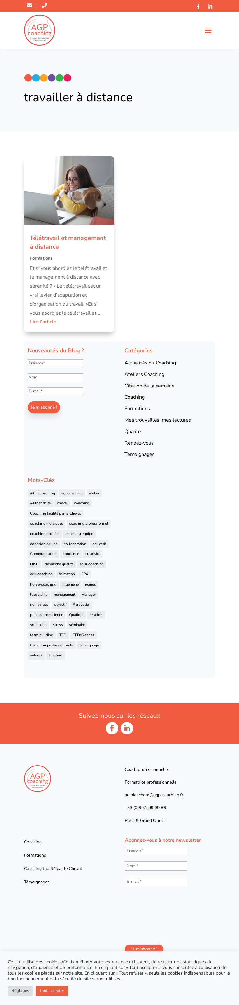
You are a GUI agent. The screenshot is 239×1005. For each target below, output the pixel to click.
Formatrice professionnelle (150, 782)
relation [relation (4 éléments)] (96, 614)
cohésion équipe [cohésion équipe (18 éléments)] (44, 543)
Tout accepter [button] (52, 990)
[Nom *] (156, 866)
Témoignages (139, 454)
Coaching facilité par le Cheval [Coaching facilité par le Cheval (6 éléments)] (55, 513)
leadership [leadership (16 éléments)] (39, 594)
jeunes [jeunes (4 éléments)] (90, 584)
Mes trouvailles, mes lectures (157, 420)
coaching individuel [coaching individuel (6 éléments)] (46, 523)
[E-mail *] (156, 881)
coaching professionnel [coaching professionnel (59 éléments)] (88, 523)
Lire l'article (43, 321)
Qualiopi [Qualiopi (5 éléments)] (76, 614)
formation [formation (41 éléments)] (67, 574)
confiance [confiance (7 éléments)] (71, 553)
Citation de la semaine (149, 385)
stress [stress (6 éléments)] (58, 624)
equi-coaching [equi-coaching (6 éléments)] (92, 564)
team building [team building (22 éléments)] (41, 634)
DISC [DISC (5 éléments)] (34, 564)
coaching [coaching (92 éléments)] (81, 503)
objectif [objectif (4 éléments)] (60, 604)
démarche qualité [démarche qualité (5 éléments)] (59, 564)
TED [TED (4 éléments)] (63, 634)
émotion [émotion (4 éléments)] (55, 655)
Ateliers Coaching (144, 374)
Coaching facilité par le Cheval (53, 869)
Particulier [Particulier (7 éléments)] (81, 604)
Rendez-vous (139, 443)
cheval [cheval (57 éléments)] (62, 503)
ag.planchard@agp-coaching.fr (154, 795)
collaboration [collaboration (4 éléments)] (75, 543)
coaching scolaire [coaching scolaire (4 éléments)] (44, 533)
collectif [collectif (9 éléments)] (99, 543)
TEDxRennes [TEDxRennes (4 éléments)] (83, 634)
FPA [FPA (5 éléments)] (84, 574)
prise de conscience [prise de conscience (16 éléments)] (46, 614)
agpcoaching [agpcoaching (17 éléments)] (72, 493)
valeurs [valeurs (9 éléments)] (36, 655)
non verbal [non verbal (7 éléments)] (39, 604)
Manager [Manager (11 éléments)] (89, 594)
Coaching (134, 397)
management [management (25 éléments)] (64, 594)
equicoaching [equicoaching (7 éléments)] (41, 574)
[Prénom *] (156, 850)
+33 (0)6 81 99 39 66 (145, 808)
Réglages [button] (20, 990)
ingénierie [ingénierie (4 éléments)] (71, 584)
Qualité (132, 431)
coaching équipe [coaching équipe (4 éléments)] (79, 533)
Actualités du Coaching (150, 362)
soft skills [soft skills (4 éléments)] (38, 624)
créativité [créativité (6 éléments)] (92, 553)
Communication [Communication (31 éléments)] (43, 553)
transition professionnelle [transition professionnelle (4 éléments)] (51, 645)
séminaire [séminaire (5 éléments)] (77, 624)
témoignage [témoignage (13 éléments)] (89, 645)
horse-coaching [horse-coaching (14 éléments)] (43, 584)
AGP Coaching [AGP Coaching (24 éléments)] (42, 493)
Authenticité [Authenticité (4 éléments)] (40, 503)
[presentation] (150, 914)
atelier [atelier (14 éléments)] (94, 493)
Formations (41, 258)
